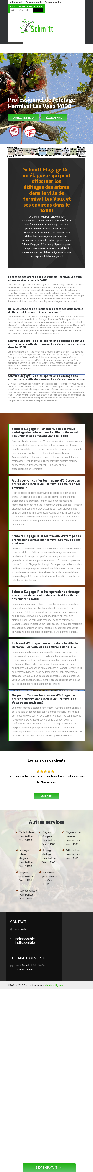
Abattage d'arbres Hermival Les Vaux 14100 (49, 856)
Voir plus (46, 796)
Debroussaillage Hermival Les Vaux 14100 (28, 894)
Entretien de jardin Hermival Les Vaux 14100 (50, 878)
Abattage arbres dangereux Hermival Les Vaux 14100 (26, 858)
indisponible (16, 2)
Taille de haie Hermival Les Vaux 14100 (73, 854)
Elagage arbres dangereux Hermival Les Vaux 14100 (74, 838)
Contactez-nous (24, 117)
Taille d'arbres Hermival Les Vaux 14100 (26, 836)
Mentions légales (53, 985)
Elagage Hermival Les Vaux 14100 (26, 876)
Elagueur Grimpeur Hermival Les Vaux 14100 (49, 838)
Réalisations (53, 117)
